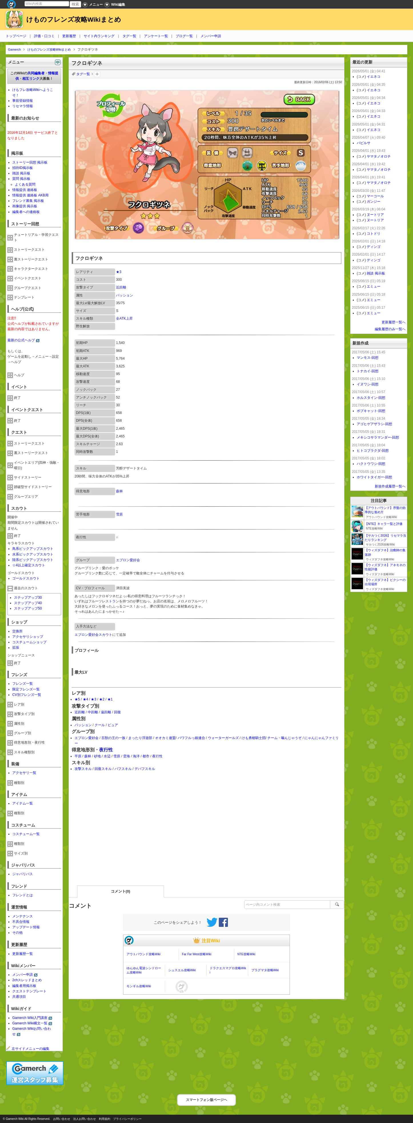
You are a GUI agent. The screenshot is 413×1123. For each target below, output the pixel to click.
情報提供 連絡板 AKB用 (30, 195)
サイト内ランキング (99, 36)
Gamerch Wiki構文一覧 (29, 1023)
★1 (110, 699)
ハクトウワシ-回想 (371, 464)
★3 (118, 272)
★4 (85, 699)
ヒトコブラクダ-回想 (373, 451)
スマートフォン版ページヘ (206, 1100)
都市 (146, 756)
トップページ (16, 36)
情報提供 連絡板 (24, 190)
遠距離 (106, 712)
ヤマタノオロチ (379, 156)
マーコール (375, 196)
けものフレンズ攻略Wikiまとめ (73, 19)
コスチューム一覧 (26, 834)
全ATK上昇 (124, 318)
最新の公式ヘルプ (21, 340)
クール (100, 725)
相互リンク (30, 79)
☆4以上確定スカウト (28, 565)
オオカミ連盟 (165, 738)
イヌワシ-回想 (367, 384)
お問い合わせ (61, 1118)
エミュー (373, 286)
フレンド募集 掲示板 (28, 201)
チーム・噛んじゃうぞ (284, 738)
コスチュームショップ (29, 642)
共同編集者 (36, 73)
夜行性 (106, 749)
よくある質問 (25, 184)
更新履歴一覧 (22, 954)
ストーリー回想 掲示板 (29, 162)
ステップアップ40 (28, 603)
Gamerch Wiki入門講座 (29, 1018)
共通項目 (19, 997)
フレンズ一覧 (22, 684)
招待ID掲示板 (22, 168)
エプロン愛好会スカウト (93, 635)
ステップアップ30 (28, 598)
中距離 (93, 712)
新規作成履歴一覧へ (390, 486)
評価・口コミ (44, 36)
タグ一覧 (129, 36)
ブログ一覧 (184, 36)
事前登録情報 (22, 101)
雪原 (119, 514)
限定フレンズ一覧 (26, 689)
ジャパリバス (22, 874)
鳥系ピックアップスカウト (32, 549)
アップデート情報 (26, 927)
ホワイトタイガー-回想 (374, 477)
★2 (102, 699)
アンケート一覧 (156, 36)
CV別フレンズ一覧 (26, 695)
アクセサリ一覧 (24, 773)
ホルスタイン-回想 (371, 398)
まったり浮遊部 (140, 738)
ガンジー (373, 202)
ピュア (113, 725)
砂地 (97, 756)
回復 (117, 712)
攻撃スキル (83, 769)
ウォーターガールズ (223, 738)
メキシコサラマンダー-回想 (378, 437)
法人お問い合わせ (84, 1118)
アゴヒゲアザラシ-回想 (374, 424)
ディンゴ (373, 247)
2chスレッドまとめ (27, 980)
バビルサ (363, 143)
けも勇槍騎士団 (254, 738)
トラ (112, 601)
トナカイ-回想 (367, 371)
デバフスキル (145, 769)
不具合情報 (20, 922)
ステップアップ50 (28, 608)
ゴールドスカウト (26, 578)
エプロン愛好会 (128, 560)
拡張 (15, 648)
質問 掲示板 (21, 179)
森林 (119, 491)
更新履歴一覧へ (394, 322)
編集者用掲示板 (24, 986)
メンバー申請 (211, 36)
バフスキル (123, 769)
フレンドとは (22, 895)
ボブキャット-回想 (371, 411)
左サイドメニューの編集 (27, 1049)
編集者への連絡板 (26, 212)
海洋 (136, 756)
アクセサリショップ (27, 637)
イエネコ (373, 77)
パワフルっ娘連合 (191, 738)
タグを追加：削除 (97, 74)
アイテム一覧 (22, 803)
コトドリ (373, 234)
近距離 (121, 287)
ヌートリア (375, 215)
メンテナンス (22, 916)
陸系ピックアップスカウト (32, 560)
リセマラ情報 (22, 106)
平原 (78, 756)
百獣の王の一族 (113, 738)
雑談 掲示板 (21, 173)
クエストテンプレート (29, 991)
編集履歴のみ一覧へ (390, 329)
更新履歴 (69, 36)
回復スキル (103, 769)
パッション (124, 295)
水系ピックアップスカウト (32, 554)
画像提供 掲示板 (24, 206)
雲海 (126, 756)
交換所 (17, 631)
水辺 (107, 756)
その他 (17, 933)
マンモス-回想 (367, 358)
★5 (77, 699)
